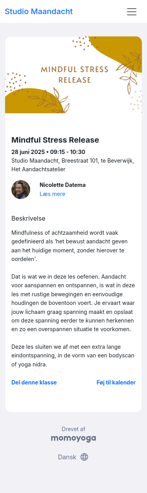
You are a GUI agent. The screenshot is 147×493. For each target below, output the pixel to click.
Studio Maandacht (39, 11)
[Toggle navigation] (131, 11)
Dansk (73, 457)
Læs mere (52, 193)
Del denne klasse (34, 382)
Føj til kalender (116, 382)
